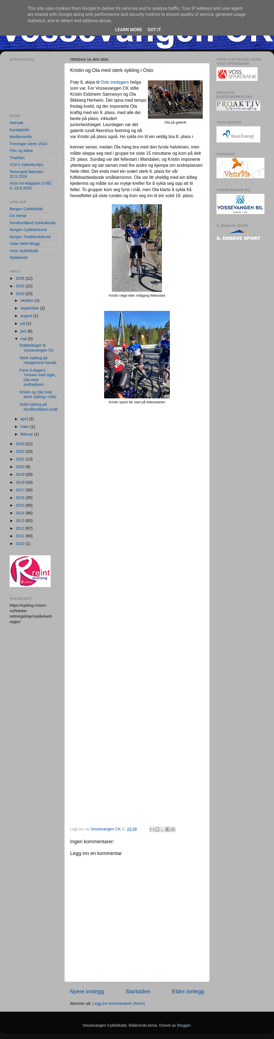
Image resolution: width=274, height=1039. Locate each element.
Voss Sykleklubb (24, 251)
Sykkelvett (19, 257)
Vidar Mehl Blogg (24, 243)
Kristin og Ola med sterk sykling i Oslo (37, 394)
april (25, 419)
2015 (20, 505)
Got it (154, 29)
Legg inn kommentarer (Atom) (118, 1003)
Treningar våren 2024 (28, 144)
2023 (20, 444)
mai (24, 339)
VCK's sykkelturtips (26, 164)
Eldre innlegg (188, 991)
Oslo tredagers (115, 82)
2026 (20, 278)
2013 (20, 520)
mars (25, 426)
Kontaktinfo (19, 130)
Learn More (128, 29)
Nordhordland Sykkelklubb (33, 223)
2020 (20, 467)
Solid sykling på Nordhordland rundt (38, 406)
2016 (20, 497)
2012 (20, 528)
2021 (20, 459)
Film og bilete (21, 150)
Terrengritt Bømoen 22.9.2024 (26, 174)
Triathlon (17, 158)
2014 (20, 513)
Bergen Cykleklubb (26, 209)
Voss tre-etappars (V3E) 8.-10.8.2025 (31, 185)
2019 (20, 474)
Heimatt (16, 123)
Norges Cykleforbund (28, 229)
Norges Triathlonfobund (30, 237)
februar (27, 434)
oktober (28, 300)
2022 (20, 451)
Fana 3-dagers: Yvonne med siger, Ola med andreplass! (37, 377)
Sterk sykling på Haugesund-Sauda (37, 360)
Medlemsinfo (21, 137)
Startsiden (137, 991)
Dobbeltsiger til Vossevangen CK (36, 347)
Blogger (183, 1025)
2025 (20, 286)
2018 (20, 482)
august (27, 316)
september (30, 308)
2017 (20, 490)
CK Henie (18, 216)
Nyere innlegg (87, 991)
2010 (20, 543)
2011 (20, 536)
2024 (20, 293)
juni (24, 331)
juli (24, 323)
